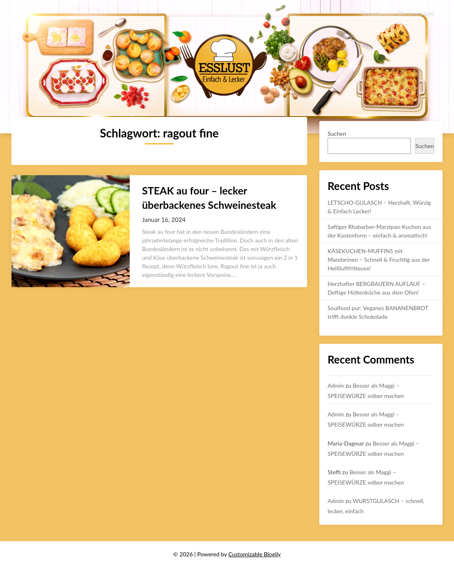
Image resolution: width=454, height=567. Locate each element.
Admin (336, 385)
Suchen (337, 133)
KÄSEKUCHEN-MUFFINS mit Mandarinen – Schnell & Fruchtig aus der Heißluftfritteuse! (379, 259)
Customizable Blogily (254, 554)
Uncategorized (416, 13)
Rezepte (371, 13)
